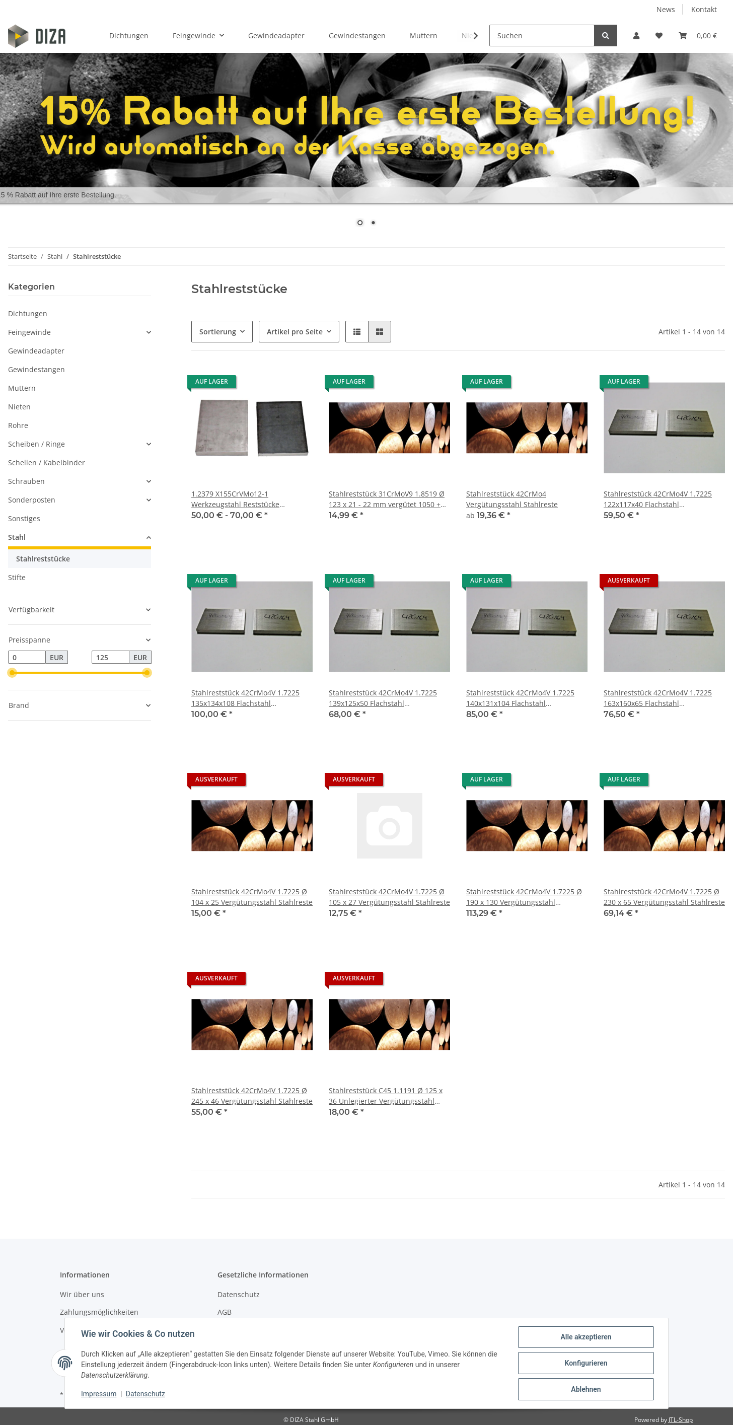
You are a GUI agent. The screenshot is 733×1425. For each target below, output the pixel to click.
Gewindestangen (36, 369)
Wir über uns (82, 1294)
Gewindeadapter (36, 350)
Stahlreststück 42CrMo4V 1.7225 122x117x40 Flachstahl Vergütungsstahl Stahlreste (658, 499)
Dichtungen (27, 313)
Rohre (18, 425)
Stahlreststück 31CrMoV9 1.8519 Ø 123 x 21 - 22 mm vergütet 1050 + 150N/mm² (387, 499)
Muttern (22, 388)
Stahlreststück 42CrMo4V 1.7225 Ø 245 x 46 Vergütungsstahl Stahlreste (252, 1096)
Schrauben (26, 481)
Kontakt (704, 9)
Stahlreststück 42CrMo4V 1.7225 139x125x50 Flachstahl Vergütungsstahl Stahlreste (383, 698)
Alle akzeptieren (585, 1337)
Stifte (17, 577)
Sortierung (217, 331)
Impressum (98, 1394)
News (665, 9)
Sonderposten (31, 500)
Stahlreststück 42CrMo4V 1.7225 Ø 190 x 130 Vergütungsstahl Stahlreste (524, 897)
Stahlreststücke (43, 558)
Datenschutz (238, 1294)
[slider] (12, 672)
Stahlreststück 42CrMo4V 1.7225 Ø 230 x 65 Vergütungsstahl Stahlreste (664, 897)
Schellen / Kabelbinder (46, 462)
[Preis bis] (110, 657)
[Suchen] (542, 35)
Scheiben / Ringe (36, 444)
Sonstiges (24, 518)
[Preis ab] (27, 657)
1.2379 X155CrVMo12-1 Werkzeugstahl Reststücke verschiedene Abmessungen (239, 499)
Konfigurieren (585, 1363)
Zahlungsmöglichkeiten (99, 1312)
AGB (224, 1312)
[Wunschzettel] (659, 35)
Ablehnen (586, 1389)
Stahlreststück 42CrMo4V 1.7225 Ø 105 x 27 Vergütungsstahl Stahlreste (389, 897)
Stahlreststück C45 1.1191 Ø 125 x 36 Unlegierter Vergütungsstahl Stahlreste (386, 1096)
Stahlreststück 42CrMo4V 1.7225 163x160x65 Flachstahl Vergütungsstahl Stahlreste (658, 698)
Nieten (19, 406)
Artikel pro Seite (295, 331)
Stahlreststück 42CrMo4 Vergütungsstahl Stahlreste (512, 499)
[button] (636, 35)
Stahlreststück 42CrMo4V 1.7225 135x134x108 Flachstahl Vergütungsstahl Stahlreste (245, 698)
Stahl (17, 537)
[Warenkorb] (698, 35)
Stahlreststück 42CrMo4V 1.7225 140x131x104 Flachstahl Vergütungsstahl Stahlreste (520, 698)
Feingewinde (29, 332)
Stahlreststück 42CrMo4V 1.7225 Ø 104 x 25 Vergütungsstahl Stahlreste (252, 897)
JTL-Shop (681, 1419)
